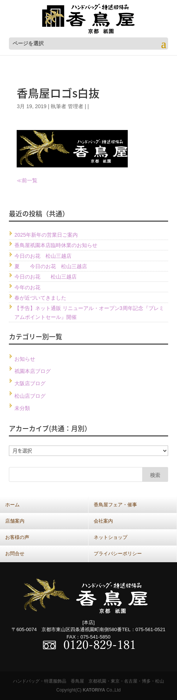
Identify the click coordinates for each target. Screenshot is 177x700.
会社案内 (103, 521)
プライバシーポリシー (118, 553)
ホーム (12, 504)
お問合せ (14, 553)
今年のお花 (27, 287)
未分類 (22, 408)
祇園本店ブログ (32, 371)
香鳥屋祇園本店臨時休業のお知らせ (55, 245)
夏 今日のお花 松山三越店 (50, 266)
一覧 (32, 180)
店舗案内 (14, 521)
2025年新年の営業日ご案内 (46, 235)
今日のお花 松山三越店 (42, 256)
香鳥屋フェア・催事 (115, 504)
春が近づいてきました (40, 298)
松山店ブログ (30, 396)
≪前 (22, 180)
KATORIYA (94, 690)
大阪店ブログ (30, 383)
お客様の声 (17, 537)
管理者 (75, 106)
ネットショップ (110, 537)
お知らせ (24, 359)
